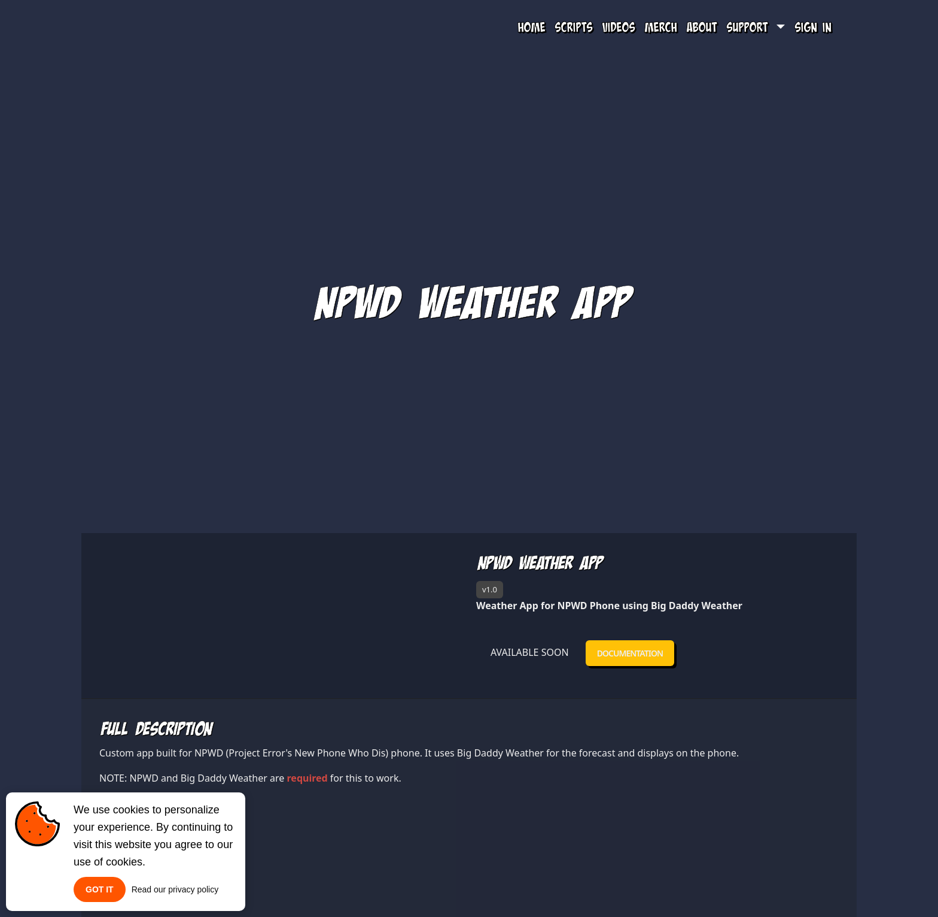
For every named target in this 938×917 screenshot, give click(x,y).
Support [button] (749, 27)
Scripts (573, 27)
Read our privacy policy (175, 889)
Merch (660, 27)
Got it (100, 889)
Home (531, 27)
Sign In (812, 27)
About (701, 27)
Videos (618, 27)
